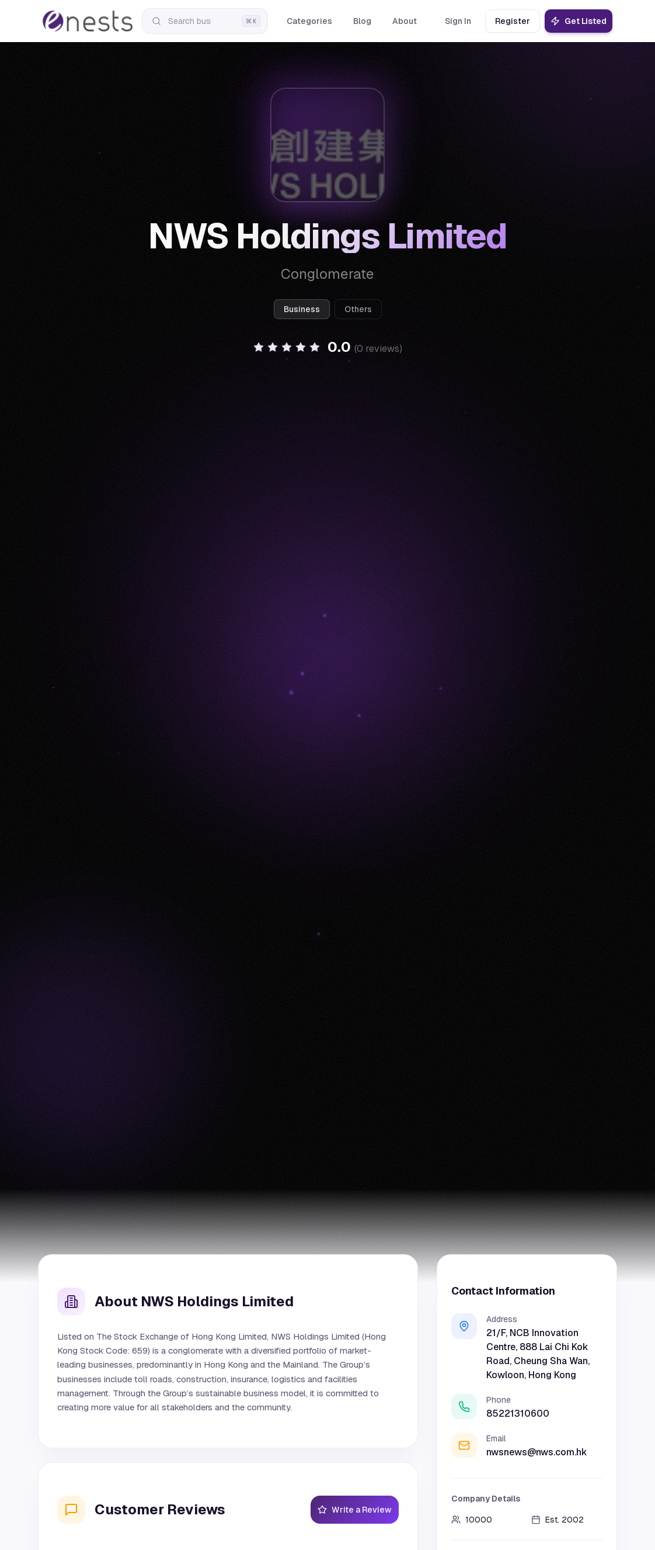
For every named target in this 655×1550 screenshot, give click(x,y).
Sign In (458, 21)
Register (512, 21)
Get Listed (579, 21)
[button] (327, 347)
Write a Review (355, 1509)
